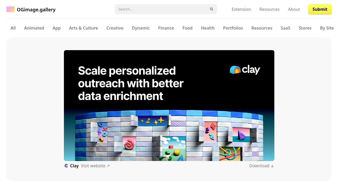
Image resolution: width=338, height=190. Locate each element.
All (13, 28)
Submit (319, 9)
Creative (115, 28)
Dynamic (141, 28)
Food (188, 28)
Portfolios (233, 28)
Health (208, 28)
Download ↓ (261, 165)
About (294, 9)
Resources (269, 9)
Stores (305, 28)
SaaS (285, 28)
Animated (34, 28)
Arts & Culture (83, 28)
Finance (166, 28)
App (57, 28)
